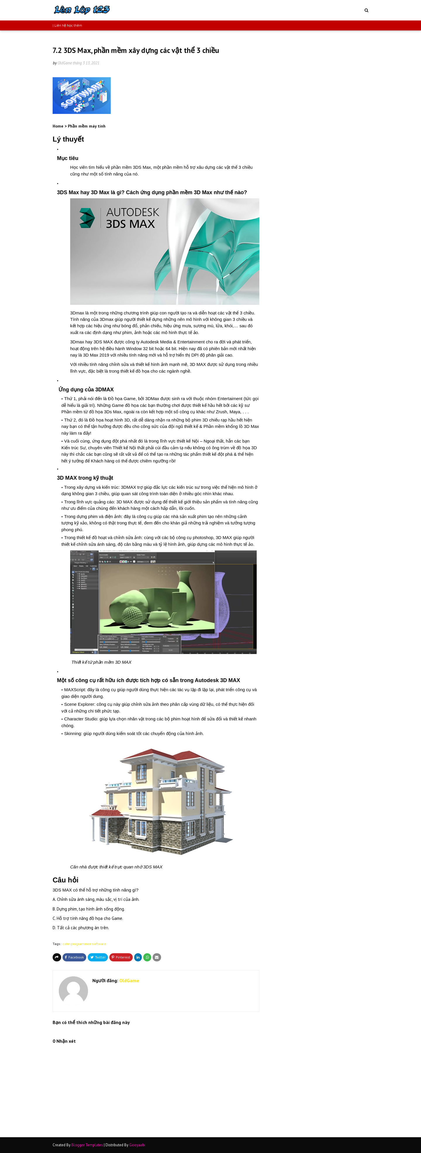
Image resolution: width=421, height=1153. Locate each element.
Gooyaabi (137, 1144)
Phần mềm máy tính (87, 126)
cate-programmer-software (84, 944)
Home (58, 126)
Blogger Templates (87, 1144)
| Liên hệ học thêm (67, 25)
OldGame (65, 63)
